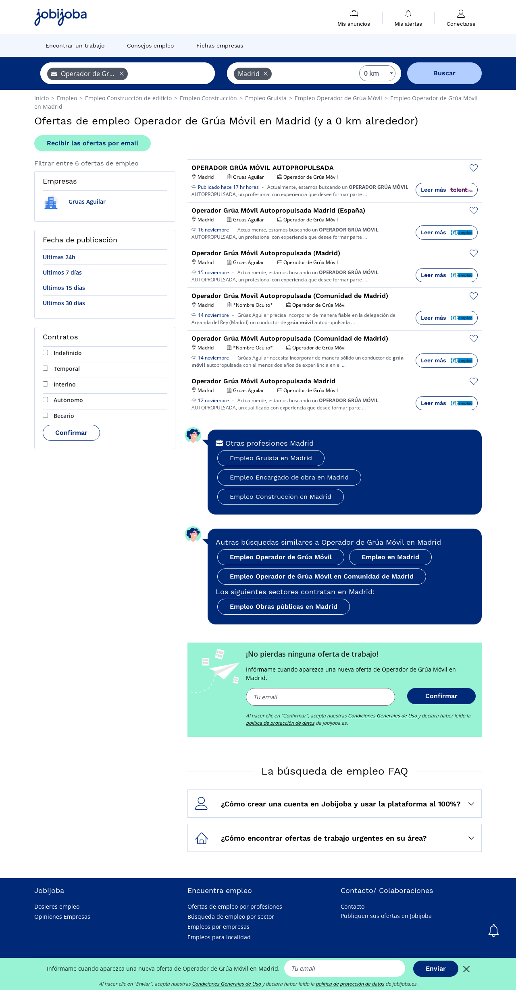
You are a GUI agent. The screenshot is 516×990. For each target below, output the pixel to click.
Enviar (436, 968)
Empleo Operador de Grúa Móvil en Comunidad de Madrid (322, 576)
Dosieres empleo (56, 906)
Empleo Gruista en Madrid (271, 458)
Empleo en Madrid (390, 557)
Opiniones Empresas (62, 916)
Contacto (352, 906)
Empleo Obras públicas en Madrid (283, 606)
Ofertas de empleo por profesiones (234, 906)
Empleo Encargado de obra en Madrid (289, 477)
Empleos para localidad (219, 937)
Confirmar (71, 432)
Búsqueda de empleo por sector (230, 916)
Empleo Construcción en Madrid (280, 496)
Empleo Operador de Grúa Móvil (281, 557)
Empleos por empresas (218, 926)
